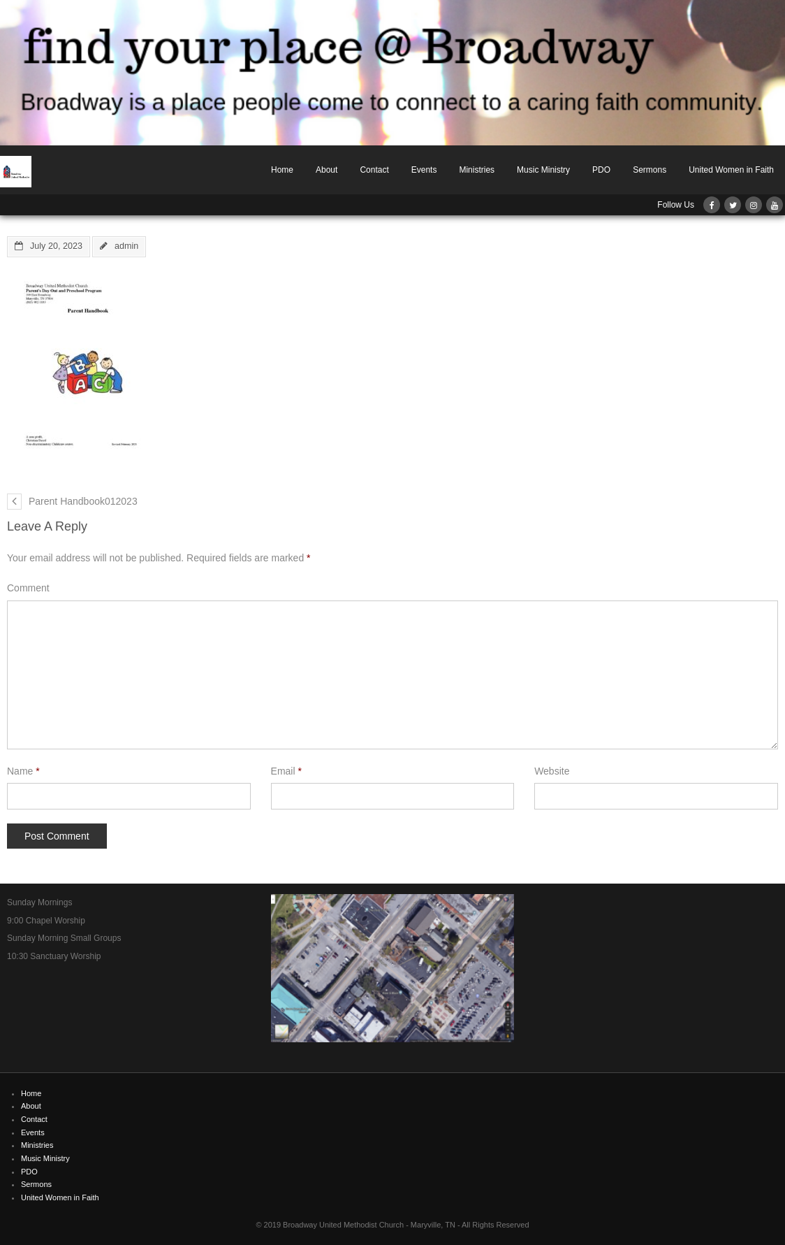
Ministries (476, 170)
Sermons (649, 170)
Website (551, 771)
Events (424, 170)
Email (286, 771)
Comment (28, 587)
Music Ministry (543, 170)
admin (126, 246)
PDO (601, 170)
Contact (374, 170)
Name (23, 771)
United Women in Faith (731, 170)
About (326, 170)
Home (282, 170)
